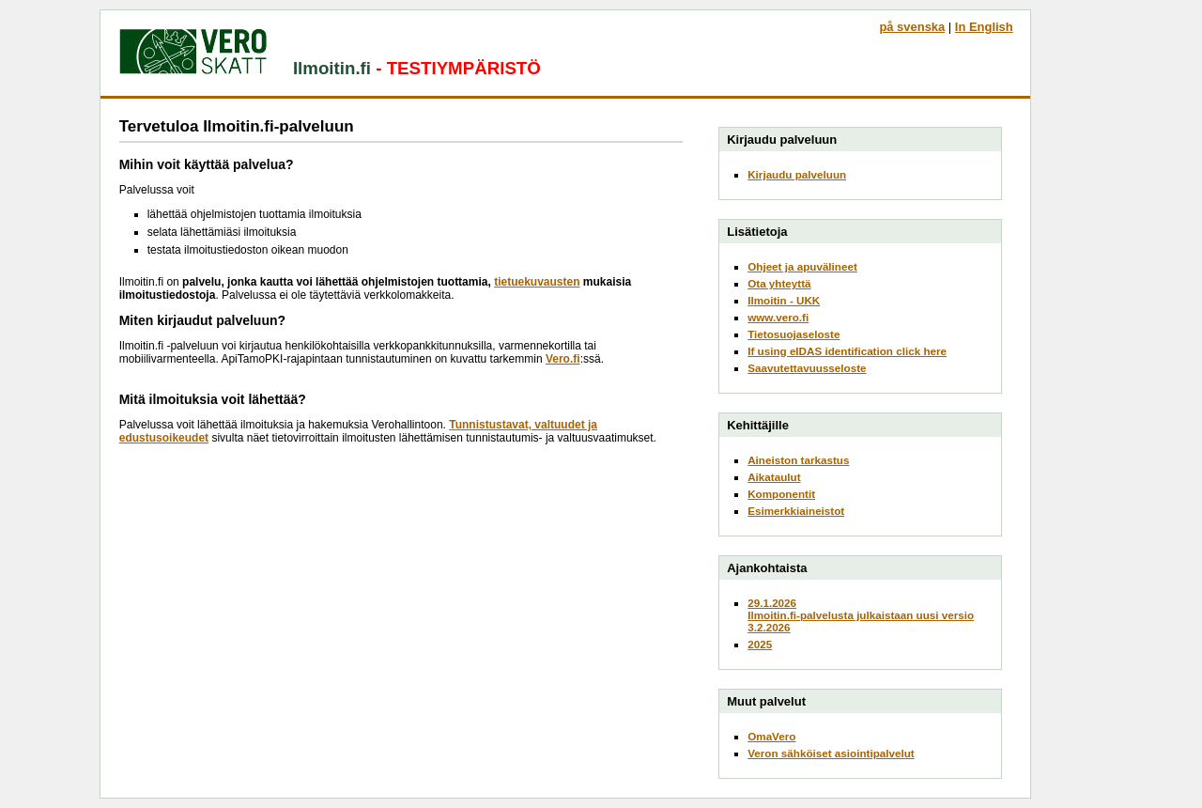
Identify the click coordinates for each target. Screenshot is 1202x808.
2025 (759, 644)
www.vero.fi (778, 317)
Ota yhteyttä (778, 283)
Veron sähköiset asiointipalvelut (831, 753)
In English (984, 27)
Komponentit (781, 494)
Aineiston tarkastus (798, 460)
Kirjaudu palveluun (796, 174)
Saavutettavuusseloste (806, 368)
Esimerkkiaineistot (795, 511)
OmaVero (771, 736)
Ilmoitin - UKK (783, 300)
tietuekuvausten (536, 281)
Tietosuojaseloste (793, 334)
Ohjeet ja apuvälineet (802, 266)
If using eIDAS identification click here (847, 351)
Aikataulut (773, 477)
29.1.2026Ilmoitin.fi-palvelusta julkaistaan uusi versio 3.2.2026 (860, 615)
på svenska (912, 27)
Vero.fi (563, 358)
